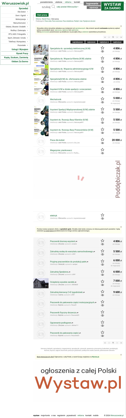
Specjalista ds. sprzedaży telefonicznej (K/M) (70, 48)
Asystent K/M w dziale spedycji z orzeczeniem (70, 89)
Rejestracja (93, 7)
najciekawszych (80, 28)
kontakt (77, 2)
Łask (24, 383)
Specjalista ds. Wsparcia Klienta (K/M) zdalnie (70, 58)
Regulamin (61, 415)
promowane (45, 32)
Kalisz (23, 388)
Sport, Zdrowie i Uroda (17, 38)
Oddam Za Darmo (20, 61)
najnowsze (58, 30)
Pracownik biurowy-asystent (62, 241)
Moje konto (45, 415)
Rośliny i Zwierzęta (18, 30)
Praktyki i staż (78, 21)
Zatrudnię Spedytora (59, 272)
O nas (53, 415)
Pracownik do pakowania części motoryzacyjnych (72, 302)
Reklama (81, 415)
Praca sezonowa (57, 21)
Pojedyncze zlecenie (89, 21)
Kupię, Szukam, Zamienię (16, 57)
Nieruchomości (19, 23)
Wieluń (23, 410)
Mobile (95, 415)
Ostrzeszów (21, 391)
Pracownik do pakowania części (64, 333)
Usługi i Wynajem (20, 49)
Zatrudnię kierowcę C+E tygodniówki (66, 292)
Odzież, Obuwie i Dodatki (16, 27)
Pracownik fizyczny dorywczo (63, 312)
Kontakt (88, 415)
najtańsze (65, 30)
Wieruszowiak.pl (116, 415)
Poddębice (21, 399)
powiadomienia (46, 2)
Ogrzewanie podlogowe (60, 323)
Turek (24, 407)
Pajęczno (22, 396)
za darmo (112, 6)
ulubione (58, 2)
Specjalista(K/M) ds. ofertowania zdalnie (68, 79)
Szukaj (53, 6)
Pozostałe (22, 45)
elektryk (53, 215)
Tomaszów (22, 404)
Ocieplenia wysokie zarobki (62, 282)
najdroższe (74, 30)
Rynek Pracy (46, 19)
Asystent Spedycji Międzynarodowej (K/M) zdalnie (72, 109)
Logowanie (92, 3)
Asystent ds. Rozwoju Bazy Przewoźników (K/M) (71, 130)
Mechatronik (55, 99)
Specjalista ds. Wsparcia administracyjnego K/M (71, 69)
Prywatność (71, 415)
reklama (68, 2)
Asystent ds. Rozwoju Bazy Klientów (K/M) (69, 120)
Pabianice (22, 393)
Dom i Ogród (21, 15)
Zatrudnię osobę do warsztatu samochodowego (71, 251)
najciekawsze (77, 42)
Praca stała (48, 21)
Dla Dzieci (22, 12)
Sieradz (23, 402)
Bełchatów (22, 380)
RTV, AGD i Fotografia (17, 34)
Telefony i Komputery (17, 42)
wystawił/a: (75, 51)
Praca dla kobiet (57, 140)
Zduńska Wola (20, 412)
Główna (38, 19)
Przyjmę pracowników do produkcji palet (68, 261)
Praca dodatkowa (68, 21)
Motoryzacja (21, 19)
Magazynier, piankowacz (61, 150)
